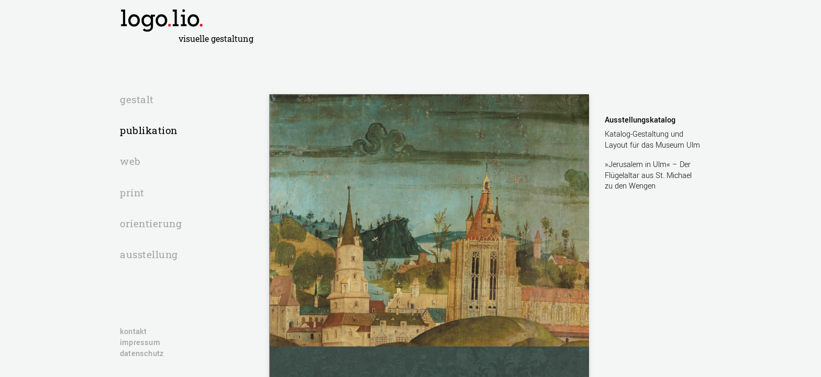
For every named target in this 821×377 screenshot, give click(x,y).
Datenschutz (141, 354)
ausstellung (149, 255)
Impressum (140, 343)
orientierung (151, 224)
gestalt (137, 100)
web (130, 162)
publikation (148, 131)
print (132, 193)
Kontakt (133, 332)
